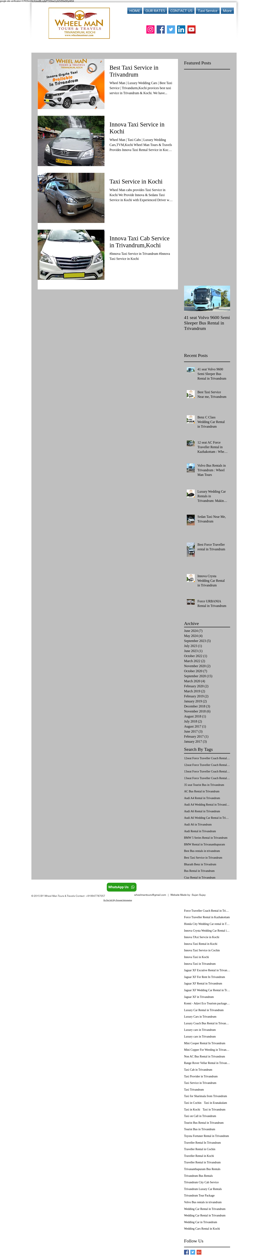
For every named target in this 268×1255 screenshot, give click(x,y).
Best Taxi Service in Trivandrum (203, 857)
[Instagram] (150, 29)
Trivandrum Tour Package (199, 1195)
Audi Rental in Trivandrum (200, 831)
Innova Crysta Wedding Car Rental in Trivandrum (207, 930)
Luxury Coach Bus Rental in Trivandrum (207, 1023)
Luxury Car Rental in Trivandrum (204, 1010)
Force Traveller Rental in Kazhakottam (207, 917)
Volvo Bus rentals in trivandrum (203, 1202)
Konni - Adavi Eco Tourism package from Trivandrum (207, 1003)
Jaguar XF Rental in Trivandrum (203, 983)
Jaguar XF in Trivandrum (199, 997)
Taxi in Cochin (192, 1102)
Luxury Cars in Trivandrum (200, 1016)
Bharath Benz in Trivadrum (200, 864)
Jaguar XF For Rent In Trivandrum (204, 977)
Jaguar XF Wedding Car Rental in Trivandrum (207, 990)
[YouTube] (191, 29)
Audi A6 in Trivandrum (198, 824)
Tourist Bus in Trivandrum (199, 1129)
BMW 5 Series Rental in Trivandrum (205, 837)
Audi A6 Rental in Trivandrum (202, 811)
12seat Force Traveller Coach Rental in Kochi (207, 758)
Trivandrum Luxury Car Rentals (203, 1189)
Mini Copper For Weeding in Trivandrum (207, 1049)
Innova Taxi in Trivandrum (200, 963)
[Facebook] (161, 29)
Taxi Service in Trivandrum (200, 1082)
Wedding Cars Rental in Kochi (202, 1228)
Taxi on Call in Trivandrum (200, 1116)
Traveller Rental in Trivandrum (202, 1162)
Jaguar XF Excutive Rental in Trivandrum (207, 970)
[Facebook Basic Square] (186, 1252)
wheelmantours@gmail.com (150, 894)
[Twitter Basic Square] (192, 1252)
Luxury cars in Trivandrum (200, 1029)
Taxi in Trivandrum (214, 1109)
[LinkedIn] (181, 29)
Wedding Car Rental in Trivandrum (204, 1209)
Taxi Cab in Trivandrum (198, 1069)
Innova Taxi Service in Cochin (202, 950)
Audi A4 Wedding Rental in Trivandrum (207, 804)
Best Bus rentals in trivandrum (202, 851)
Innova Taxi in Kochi (196, 957)
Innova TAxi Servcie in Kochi (201, 937)
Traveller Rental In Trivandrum (202, 1142)
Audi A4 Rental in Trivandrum (202, 798)
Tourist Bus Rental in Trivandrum (204, 1122)
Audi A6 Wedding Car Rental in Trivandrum (207, 817)
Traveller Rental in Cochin (199, 1149)
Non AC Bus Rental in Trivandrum (204, 1056)
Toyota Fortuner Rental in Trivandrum (206, 1136)
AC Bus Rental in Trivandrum (201, 791)
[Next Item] (223, 298)
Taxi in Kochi (192, 1109)
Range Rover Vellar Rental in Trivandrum (207, 1063)
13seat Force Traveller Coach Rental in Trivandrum (207, 778)
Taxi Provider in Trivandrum (201, 1076)
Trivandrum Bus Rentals (198, 1175)
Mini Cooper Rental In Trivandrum (204, 1043)
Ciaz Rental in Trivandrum (199, 877)
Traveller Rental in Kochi (199, 1155)
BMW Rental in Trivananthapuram (204, 844)
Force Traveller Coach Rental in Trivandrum (207, 910)
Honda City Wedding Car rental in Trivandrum (207, 924)
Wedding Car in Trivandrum (200, 1222)
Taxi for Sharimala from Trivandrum (205, 1096)
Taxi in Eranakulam (215, 1102)
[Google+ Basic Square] (199, 1252)
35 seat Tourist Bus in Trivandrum (204, 784)
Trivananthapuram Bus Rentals (202, 1169)
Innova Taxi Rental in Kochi (200, 943)
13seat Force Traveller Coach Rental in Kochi (207, 771)
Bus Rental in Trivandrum (199, 870)
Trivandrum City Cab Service (201, 1182)
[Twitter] (171, 29)
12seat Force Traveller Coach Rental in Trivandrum (207, 765)
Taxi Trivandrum (194, 1089)
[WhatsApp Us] (122, 887)
